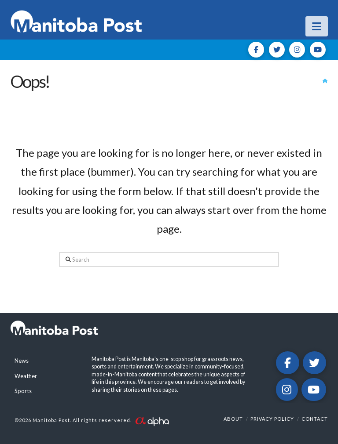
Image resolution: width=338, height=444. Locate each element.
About (233, 419)
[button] (316, 26)
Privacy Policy (272, 419)
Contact (314, 419)
